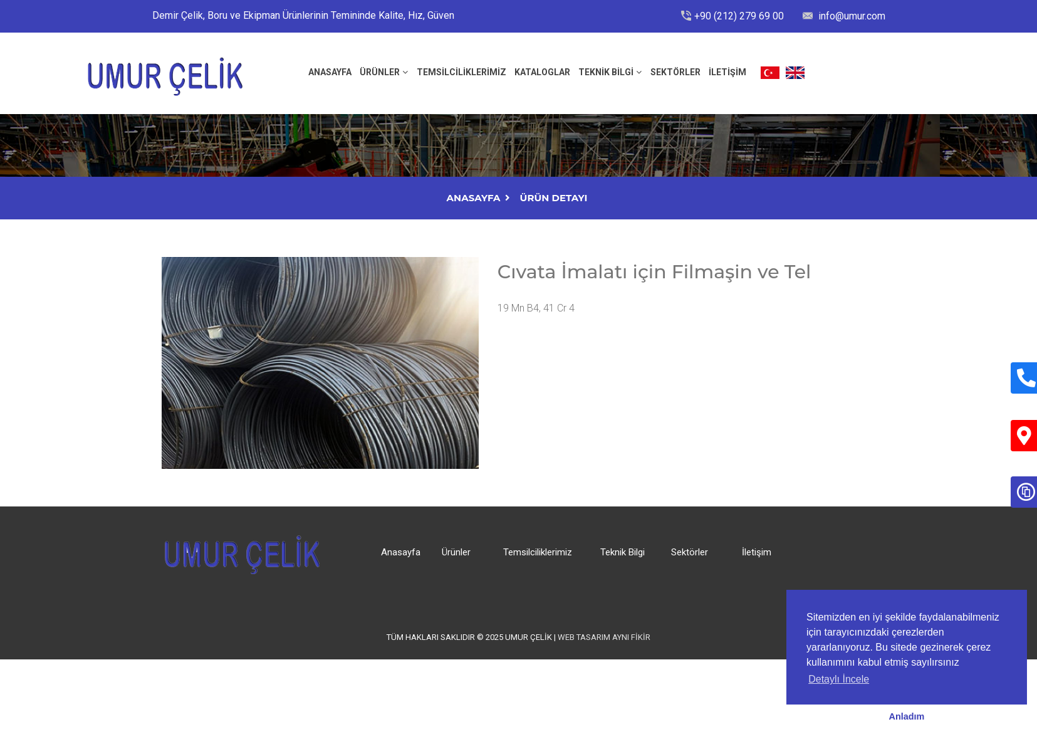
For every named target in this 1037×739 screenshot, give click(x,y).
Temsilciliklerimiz (461, 72)
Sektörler (675, 72)
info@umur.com (850, 16)
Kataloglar (542, 72)
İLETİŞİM (727, 72)
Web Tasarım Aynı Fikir (604, 637)
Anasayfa (400, 552)
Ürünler (380, 72)
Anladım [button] (907, 716)
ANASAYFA (330, 72)
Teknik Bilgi (605, 72)
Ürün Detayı (554, 198)
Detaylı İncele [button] (838, 679)
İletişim (756, 552)
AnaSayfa (474, 198)
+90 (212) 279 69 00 (739, 16)
